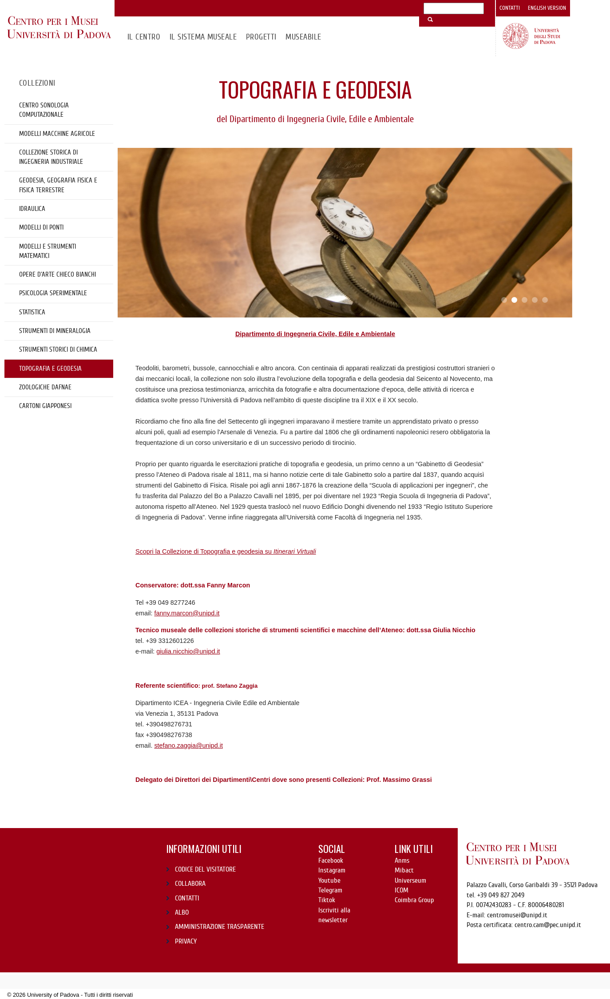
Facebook (330, 860)
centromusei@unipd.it (517, 915)
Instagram (331, 870)
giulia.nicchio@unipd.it (188, 651)
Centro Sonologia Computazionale (44, 110)
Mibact (404, 870)
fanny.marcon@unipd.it (186, 613)
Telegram (330, 890)
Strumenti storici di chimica (58, 349)
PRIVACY (186, 941)
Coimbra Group (414, 900)
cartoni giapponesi (45, 406)
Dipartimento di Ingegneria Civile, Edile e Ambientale (315, 333)
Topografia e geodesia (50, 369)
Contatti (509, 8)
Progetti (261, 36)
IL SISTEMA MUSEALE (203, 36)
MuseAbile (303, 36)
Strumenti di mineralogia (55, 331)
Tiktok (326, 900)
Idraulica (32, 209)
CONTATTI (187, 898)
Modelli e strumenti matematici (47, 251)
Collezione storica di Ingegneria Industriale (51, 157)
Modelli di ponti (41, 227)
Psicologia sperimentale (53, 293)
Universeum (410, 880)
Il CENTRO (143, 36)
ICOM (401, 890)
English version (547, 8)
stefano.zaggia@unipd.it (188, 745)
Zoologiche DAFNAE (45, 387)
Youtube (329, 880)
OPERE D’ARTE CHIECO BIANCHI (57, 274)
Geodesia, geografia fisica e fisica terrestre (58, 185)
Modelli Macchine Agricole (57, 134)
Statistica (32, 312)
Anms (402, 860)
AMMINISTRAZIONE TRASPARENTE (219, 927)
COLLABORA (190, 884)
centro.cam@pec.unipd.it (548, 925)
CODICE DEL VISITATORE (205, 869)
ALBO (182, 912)
